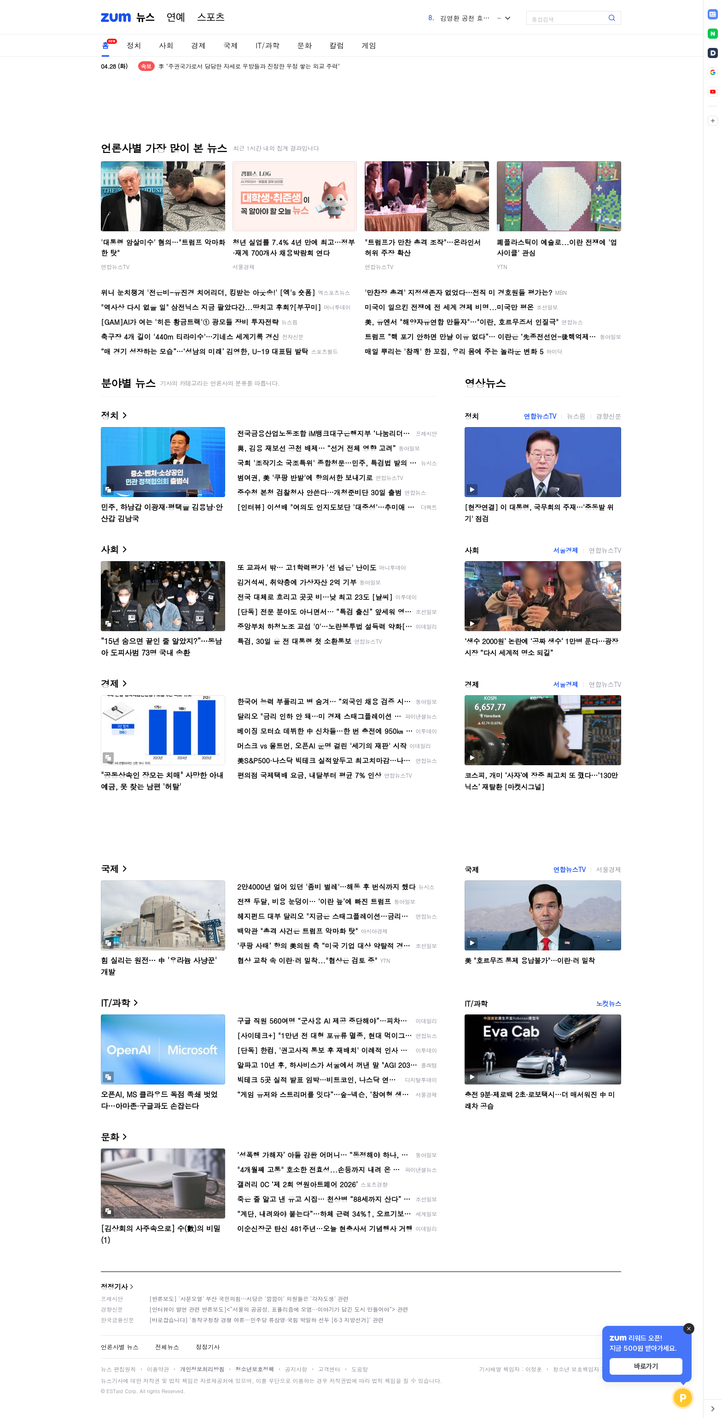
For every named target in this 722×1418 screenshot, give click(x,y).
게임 (368, 45)
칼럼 (336, 45)
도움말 (359, 1369)
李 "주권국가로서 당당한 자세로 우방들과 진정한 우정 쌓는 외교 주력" (249, 66)
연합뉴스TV (115, 266)
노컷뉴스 (608, 1003)
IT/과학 (267, 45)
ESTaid (114, 1391)
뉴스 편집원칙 (118, 1369)
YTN (502, 266)
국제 (230, 45)
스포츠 (211, 17)
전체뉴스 (167, 1346)
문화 (304, 45)
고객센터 (329, 1369)
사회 (166, 45)
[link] (713, 14)
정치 (134, 45)
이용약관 (158, 1369)
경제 (198, 45)
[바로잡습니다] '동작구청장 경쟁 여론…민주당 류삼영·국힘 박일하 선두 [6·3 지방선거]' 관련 (266, 1320)
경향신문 (608, 416)
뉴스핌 (576, 416)
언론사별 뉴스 (120, 1346)
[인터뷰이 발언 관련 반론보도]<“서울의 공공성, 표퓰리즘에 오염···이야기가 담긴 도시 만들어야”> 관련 (278, 1309)
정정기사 (114, 1286)
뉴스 (145, 17)
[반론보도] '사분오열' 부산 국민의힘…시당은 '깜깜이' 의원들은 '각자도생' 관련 (249, 1298)
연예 (176, 17)
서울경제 (244, 266)
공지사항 (296, 1369)
